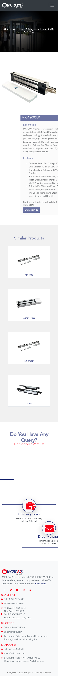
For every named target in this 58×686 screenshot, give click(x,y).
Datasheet (45, 210)
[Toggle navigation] (52, 5)
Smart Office (18, 29)
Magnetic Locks (38, 29)
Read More (40, 584)
